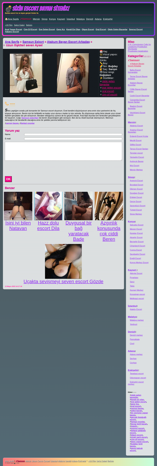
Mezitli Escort (136, 140)
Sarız (132, 282)
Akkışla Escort (136, 273)
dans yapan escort (139, 442)
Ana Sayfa (12, 41)
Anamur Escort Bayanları (135, 131)
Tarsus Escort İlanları (139, 149)
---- (12, 103)
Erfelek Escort (136, 197)
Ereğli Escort (135, 258)
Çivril (132, 344)
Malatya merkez (137, 320)
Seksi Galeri (19, 25)
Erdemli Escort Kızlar (139, 136)
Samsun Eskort (33, 41)
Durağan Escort (137, 193)
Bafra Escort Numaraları (134, 71)
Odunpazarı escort (138, 378)
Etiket (132, 392)
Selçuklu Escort (136, 225)
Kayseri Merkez (136, 290)
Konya (52, 19)
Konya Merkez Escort (139, 263)
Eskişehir (108, 19)
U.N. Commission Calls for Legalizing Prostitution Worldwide (139, 46)
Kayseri (61, 19)
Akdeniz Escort (136, 126)
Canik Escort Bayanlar (139, 96)
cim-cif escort (30, 29)
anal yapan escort (13, 29)
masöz (134, 426)
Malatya (80, 19)
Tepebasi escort (137, 374)
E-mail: (8, 139)
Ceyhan (133, 363)
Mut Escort (134, 166)
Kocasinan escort (137, 294)
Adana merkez (136, 354)
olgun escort (88, 29)
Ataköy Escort (136, 309)
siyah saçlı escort (139, 437)
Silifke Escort (135, 145)
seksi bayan (136, 411)
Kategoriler (139, 56)
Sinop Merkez (136, 214)
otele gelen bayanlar (117, 29)
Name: (8, 134)
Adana (98, 19)
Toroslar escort (136, 153)
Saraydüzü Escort (137, 206)
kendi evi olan (73, 29)
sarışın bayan (12, 123)
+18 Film (9, 25)
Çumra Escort (136, 250)
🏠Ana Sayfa (12, 19)
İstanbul (71, 19)
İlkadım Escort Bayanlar (135, 107)
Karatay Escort (136, 233)
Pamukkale (135, 339)
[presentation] (22, 168)
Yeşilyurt (133, 324)
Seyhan (133, 359)
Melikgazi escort (137, 298)
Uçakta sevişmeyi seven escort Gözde (63, 281)
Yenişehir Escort (137, 157)
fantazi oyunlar (28, 123)
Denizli (89, 19)
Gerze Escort (135, 202)
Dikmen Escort (136, 189)
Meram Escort (136, 229)
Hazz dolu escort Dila (48, 225)
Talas (132, 286)
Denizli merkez (136, 335)
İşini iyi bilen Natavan (18, 225)
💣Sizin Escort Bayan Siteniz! (37, 8)
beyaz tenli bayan (139, 424)
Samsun (26, 19)
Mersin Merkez (136, 170)
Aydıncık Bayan (137, 161)
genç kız (60, 29)
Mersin (36, 19)
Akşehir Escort (136, 237)
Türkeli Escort (136, 210)
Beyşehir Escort (137, 242)
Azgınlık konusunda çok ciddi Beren (108, 231)
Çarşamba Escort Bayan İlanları (136, 101)
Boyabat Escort (136, 185)
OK (8, 179)
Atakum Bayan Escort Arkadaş (68, 41)
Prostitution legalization (138, 51)
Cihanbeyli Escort (137, 246)
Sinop (44, 19)
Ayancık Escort (136, 181)
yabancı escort (12, 32)
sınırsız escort (136, 29)
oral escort (101, 29)
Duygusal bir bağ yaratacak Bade (78, 231)
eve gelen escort (47, 29)
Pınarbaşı (134, 278)
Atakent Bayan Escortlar (135, 84)
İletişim (29, 25)
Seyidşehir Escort (137, 254)
